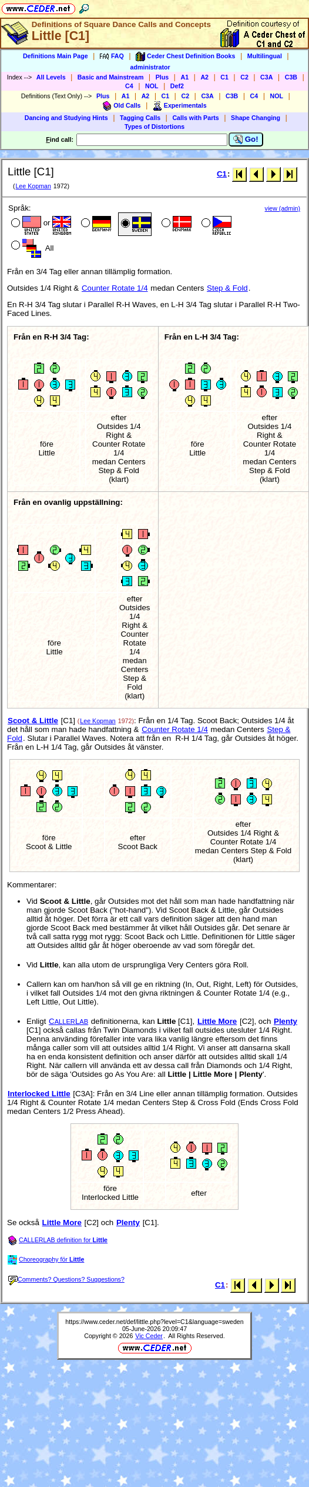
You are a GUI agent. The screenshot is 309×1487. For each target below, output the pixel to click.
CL (68, 1021)
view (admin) (282, 208)
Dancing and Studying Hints (66, 117)
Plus (162, 77)
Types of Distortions (154, 126)
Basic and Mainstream (111, 77)
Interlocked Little (39, 1093)
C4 (129, 85)
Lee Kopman (33, 185)
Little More (217, 1021)
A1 (184, 77)
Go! (245, 139)
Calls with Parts (195, 117)
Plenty (285, 1021)
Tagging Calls (140, 117)
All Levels (51, 77)
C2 (244, 77)
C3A (266, 77)
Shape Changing (255, 117)
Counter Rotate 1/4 (115, 288)
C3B (291, 77)
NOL (152, 85)
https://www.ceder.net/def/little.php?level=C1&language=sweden (154, 1321)
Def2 (177, 85)
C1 (224, 77)
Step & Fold (227, 288)
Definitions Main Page (55, 55)
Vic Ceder (149, 1335)
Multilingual (264, 55)
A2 (204, 77)
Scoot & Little (33, 720)
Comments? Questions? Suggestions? (66, 1279)
